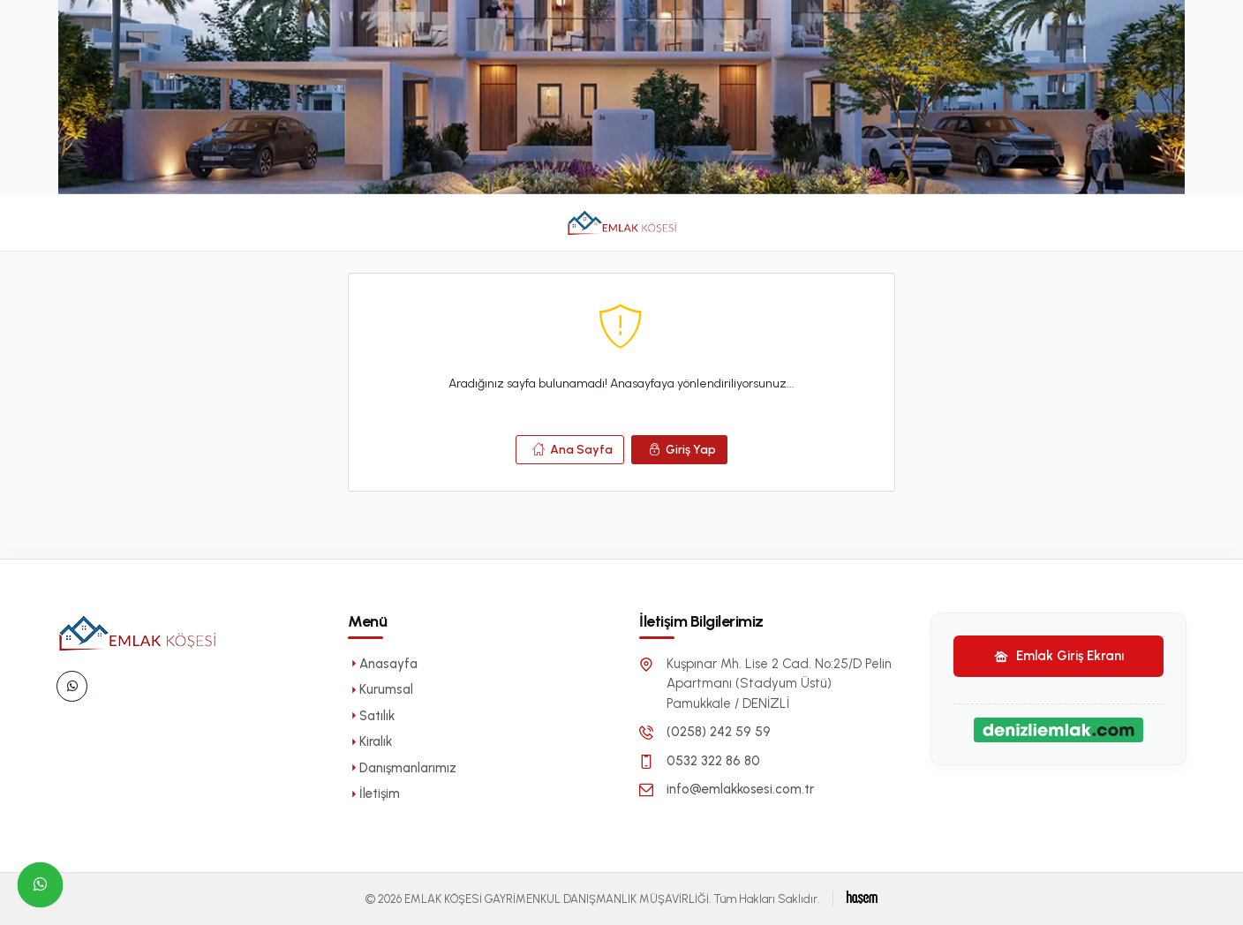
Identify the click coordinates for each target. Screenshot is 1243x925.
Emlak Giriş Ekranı (1059, 656)
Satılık (371, 716)
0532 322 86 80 (713, 761)
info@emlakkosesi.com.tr (740, 789)
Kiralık (370, 741)
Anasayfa (383, 664)
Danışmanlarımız (402, 768)
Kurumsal (380, 689)
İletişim (374, 793)
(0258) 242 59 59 (719, 732)
